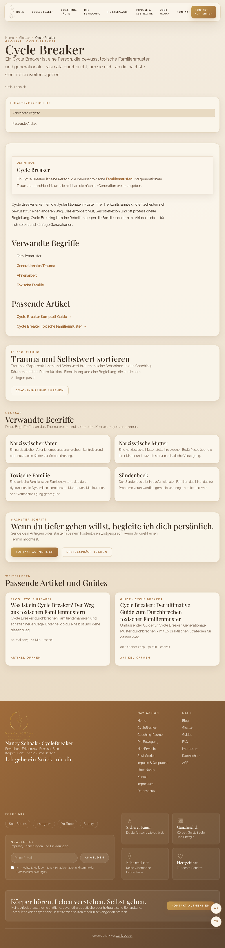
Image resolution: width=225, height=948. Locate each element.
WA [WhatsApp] (216, 908)
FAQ (185, 741)
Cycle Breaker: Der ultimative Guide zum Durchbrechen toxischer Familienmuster (155, 611)
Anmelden (94, 857)
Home (20, 12)
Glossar (24, 38)
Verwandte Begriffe (26, 113)
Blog (185, 720)
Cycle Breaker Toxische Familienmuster (49, 326)
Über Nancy (165, 12)
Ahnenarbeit (27, 275)
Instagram (44, 824)
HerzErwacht (118, 12)
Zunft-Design (124, 935)
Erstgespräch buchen (86, 552)
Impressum (146, 784)
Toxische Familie (30, 285)
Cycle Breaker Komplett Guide (42, 316)
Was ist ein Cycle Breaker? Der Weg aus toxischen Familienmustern (52, 608)
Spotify (89, 824)
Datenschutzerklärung (30, 872)
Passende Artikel (24, 123)
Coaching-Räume (69, 12)
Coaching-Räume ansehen (40, 390)
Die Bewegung (92, 12)
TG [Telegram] (216, 921)
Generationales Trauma (36, 266)
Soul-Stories (146, 756)
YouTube (67, 824)
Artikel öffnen (26, 658)
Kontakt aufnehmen (203, 12)
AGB (185, 763)
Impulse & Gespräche (144, 12)
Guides (187, 734)
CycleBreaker (43, 12)
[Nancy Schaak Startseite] (12, 12)
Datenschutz (147, 791)
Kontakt (183, 12)
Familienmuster (119, 179)
